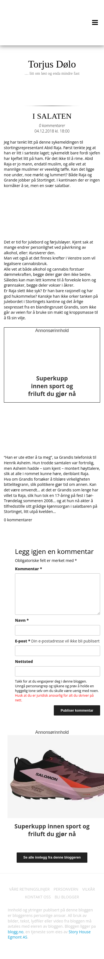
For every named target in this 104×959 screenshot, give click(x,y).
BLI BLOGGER (67, 897)
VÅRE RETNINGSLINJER (29, 889)
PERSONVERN (66, 889)
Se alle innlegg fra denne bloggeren (52, 857)
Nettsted (24, 661)
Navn (22, 620)
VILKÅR (88, 889)
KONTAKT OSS (38, 897)
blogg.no (15, 931)
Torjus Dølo (52, 67)
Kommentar (28, 568)
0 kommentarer (52, 125)
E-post (57, 641)
